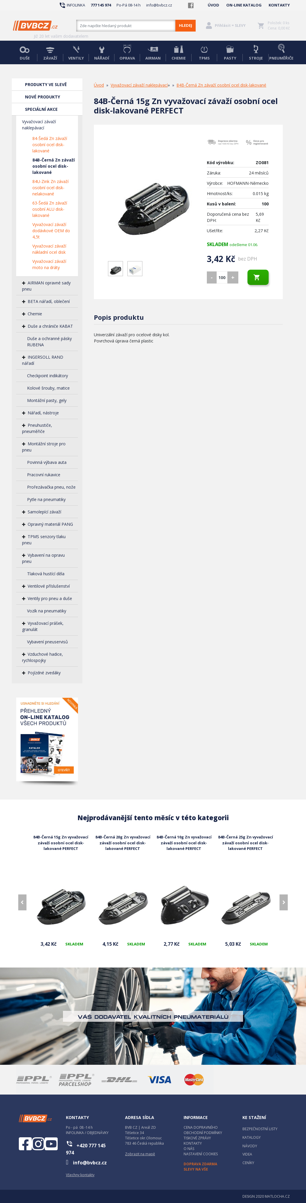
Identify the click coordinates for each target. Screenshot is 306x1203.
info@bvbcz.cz (159, 5)
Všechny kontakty (80, 1174)
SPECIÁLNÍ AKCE (41, 109)
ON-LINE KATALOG (244, 5)
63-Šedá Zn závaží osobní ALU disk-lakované (49, 209)
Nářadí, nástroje (43, 413)
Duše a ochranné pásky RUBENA (49, 341)
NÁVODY (249, 1145)
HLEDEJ (185, 25)
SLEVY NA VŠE (196, 1169)
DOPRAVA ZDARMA (200, 1163)
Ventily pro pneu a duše (50, 598)
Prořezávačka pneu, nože (51, 487)
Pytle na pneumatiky (46, 499)
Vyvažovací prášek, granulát (43, 626)
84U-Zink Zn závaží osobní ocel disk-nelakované (50, 188)
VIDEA (247, 1154)
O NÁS (189, 1148)
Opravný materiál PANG (50, 524)
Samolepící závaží (44, 512)
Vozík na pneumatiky (46, 611)
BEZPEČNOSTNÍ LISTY (259, 1128)
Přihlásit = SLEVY (230, 25)
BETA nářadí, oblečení (49, 301)
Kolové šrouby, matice (48, 388)
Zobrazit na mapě (140, 1153)
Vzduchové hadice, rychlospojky (42, 657)
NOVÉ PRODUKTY (42, 97)
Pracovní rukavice (43, 474)
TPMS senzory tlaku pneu (44, 540)
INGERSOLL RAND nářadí (42, 360)
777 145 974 (101, 5)
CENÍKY (248, 1162)
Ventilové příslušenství (49, 586)
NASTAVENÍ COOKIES (201, 1153)
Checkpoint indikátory (47, 375)
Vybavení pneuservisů (47, 642)
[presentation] (22, 902)
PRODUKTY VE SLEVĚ (46, 84)
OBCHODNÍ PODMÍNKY (203, 1132)
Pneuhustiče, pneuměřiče (37, 428)
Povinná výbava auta (46, 462)
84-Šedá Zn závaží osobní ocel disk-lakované (49, 145)
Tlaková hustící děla (45, 573)
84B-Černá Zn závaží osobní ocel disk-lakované (53, 166)
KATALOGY (251, 1137)
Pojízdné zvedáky (44, 672)
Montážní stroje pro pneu (44, 447)
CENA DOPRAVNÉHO (201, 1127)
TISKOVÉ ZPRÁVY (197, 1138)
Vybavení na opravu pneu (43, 558)
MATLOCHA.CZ (277, 1196)
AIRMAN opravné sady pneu (46, 286)
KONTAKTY (279, 5)
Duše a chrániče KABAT (50, 326)
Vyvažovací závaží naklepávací (39, 125)
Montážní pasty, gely (46, 400)
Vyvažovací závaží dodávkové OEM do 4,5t (51, 231)
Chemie (35, 314)
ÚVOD (213, 5)
